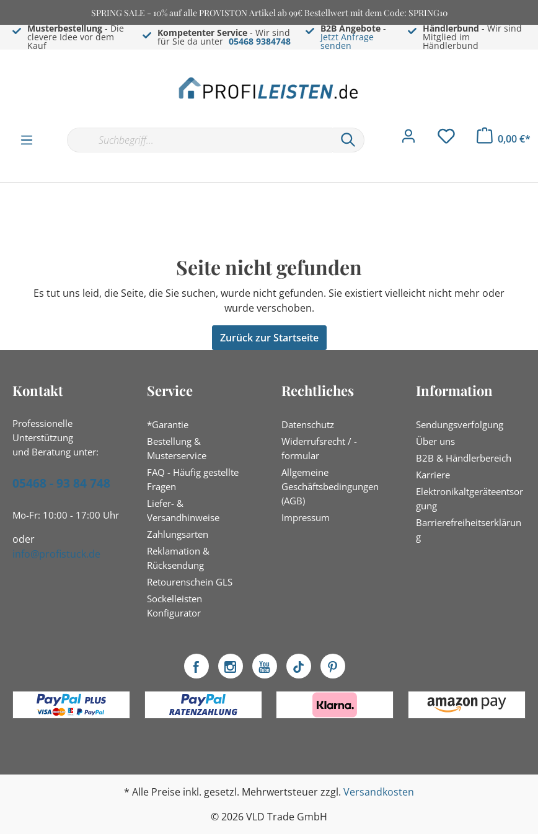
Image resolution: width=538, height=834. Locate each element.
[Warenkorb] (503, 139)
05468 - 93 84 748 (61, 483)
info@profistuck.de (56, 554)
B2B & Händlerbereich (463, 458)
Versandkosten (378, 792)
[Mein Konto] (408, 139)
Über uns (435, 441)
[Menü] (26, 139)
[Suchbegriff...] (199, 140)
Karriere (433, 474)
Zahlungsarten (177, 534)
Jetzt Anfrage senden (347, 41)
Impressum (305, 517)
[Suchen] (348, 140)
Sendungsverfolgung (459, 424)
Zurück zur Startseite (269, 338)
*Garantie (167, 424)
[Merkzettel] (446, 139)
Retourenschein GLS (189, 582)
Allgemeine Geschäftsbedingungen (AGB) (330, 486)
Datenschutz (307, 424)
